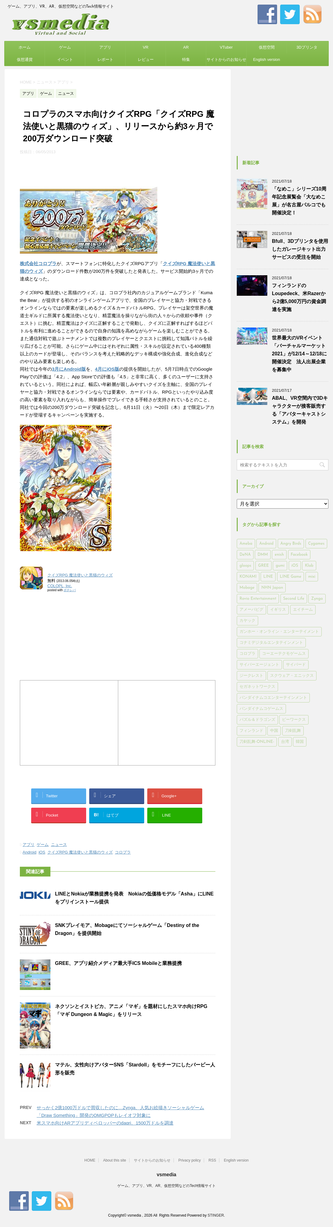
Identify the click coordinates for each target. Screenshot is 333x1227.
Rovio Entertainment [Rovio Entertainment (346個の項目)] (258, 599)
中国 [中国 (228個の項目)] (274, 731)
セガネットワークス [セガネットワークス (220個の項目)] (257, 687)
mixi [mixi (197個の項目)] (311, 577)
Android (29, 852)
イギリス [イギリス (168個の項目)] (278, 610)
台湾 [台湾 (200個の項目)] (285, 742)
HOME (89, 1160)
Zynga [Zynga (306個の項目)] (317, 599)
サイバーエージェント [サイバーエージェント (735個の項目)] (259, 665)
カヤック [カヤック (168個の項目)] (247, 621)
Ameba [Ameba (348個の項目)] (246, 544)
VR (145, 47)
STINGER (215, 1215)
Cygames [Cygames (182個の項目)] (316, 544)
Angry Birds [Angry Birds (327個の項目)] (290, 544)
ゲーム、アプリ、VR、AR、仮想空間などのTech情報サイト (166, 1186)
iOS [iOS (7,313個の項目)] (294, 566)
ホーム (25, 47)
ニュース (59, 844)
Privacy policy (189, 1160)
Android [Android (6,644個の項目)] (266, 544)
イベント (65, 59)
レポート (105, 59)
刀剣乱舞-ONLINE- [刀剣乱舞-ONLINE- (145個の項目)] (257, 742)
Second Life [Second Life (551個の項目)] (293, 599)
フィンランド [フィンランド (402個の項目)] (251, 731)
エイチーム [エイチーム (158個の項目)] (303, 610)
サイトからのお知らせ (226, 59)
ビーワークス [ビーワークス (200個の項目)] (294, 720)
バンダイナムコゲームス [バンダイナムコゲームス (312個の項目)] (261, 709)
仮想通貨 (25, 59)
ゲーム (65, 47)
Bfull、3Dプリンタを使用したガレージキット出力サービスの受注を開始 (300, 249)
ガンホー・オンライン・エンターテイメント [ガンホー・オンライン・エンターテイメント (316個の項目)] (279, 632)
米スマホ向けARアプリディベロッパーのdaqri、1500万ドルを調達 (105, 1122)
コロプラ (123, 852)
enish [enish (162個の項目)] (279, 555)
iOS (41, 852)
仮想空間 (267, 47)
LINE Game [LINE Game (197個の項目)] (290, 577)
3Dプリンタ (306, 47)
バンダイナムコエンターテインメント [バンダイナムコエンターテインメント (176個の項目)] (273, 698)
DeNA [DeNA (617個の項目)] (245, 555)
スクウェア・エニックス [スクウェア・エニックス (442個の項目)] (292, 676)
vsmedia (166, 1174)
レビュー (146, 59)
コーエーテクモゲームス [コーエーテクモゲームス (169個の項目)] (284, 654)
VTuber (226, 47)
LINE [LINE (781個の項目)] (268, 577)
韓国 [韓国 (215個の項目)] (300, 742)
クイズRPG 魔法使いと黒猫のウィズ (80, 575)
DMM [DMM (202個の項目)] (263, 555)
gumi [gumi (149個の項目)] (280, 566)
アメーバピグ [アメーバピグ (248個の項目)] (251, 610)
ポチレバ (70, 590)
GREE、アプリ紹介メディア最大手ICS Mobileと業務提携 (118, 963)
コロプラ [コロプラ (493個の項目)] (247, 654)
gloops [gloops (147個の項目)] (245, 566)
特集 (186, 59)
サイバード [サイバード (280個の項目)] (296, 665)
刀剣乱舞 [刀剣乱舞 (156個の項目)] (293, 731)
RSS (212, 1160)
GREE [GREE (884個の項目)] (263, 566)
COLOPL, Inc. (59, 586)
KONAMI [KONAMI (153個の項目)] (248, 577)
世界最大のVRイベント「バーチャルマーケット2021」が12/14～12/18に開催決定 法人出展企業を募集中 (299, 353)
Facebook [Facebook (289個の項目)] (299, 555)
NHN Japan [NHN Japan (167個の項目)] (272, 588)
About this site (114, 1160)
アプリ (105, 47)
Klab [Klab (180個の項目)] (309, 566)
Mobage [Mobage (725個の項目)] (247, 588)
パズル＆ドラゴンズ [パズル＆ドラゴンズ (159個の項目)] (257, 720)
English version (266, 59)
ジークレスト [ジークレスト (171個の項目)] (251, 676)
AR (185, 47)
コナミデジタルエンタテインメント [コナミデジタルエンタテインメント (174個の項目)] (271, 643)
